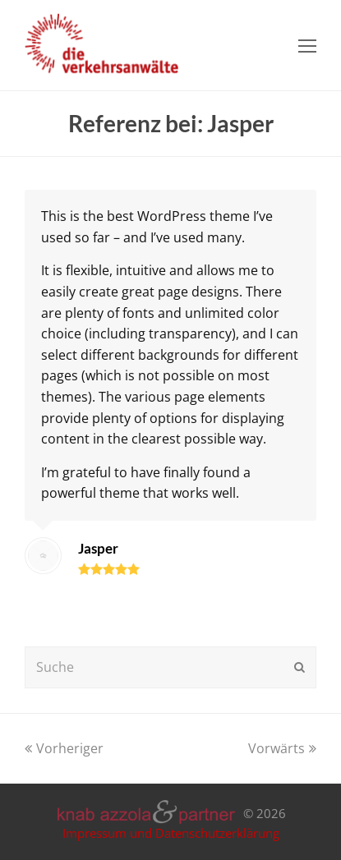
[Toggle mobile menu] (307, 45)
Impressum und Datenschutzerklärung (170, 833)
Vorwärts (282, 748)
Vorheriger (64, 748)
